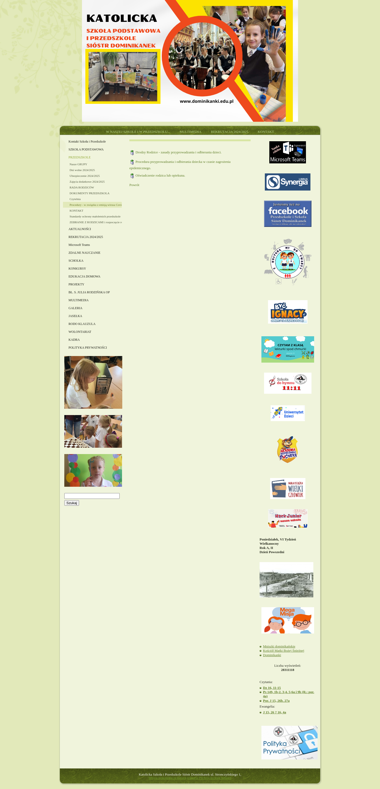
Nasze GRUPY (78, 164)
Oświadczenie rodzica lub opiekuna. (160, 175)
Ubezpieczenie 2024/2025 (85, 175)
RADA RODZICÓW (82, 187)
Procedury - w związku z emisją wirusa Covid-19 (96, 204)
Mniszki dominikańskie (279, 646)
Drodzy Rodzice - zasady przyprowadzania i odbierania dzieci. (178, 152)
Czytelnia (75, 199)
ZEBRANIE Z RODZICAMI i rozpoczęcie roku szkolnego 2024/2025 (96, 222)
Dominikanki (272, 655)
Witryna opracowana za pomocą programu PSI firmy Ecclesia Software (190, 778)
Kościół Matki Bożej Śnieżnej (283, 650)
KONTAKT (76, 210)
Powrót (134, 185)
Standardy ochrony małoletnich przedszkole (95, 216)
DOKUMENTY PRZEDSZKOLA (89, 193)
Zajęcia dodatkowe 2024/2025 (87, 181)
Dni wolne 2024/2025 (82, 170)
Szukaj (71, 503)
